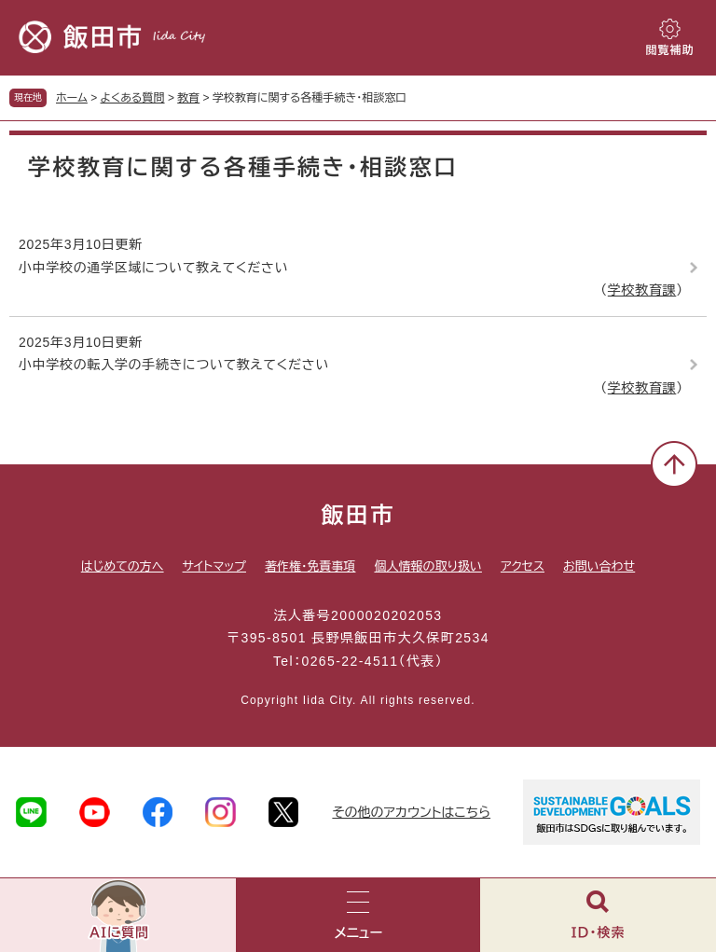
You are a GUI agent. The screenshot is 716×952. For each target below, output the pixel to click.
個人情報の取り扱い (427, 566)
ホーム (72, 97)
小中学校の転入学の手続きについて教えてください (174, 364)
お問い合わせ (599, 566)
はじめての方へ (122, 566)
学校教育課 (642, 290)
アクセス (522, 566)
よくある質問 (133, 97)
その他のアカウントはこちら (411, 812)
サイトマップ (214, 566)
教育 (188, 97)
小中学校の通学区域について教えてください (153, 267)
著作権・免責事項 (310, 566)
